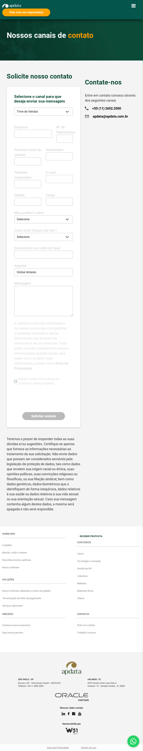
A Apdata (7, 545)
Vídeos (80, 598)
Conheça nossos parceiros (16, 625)
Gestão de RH (84, 568)
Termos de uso (88, 747)
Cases (80, 553)
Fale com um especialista (26, 12)
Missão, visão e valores (14, 552)
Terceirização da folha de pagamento (21, 598)
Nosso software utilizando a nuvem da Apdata (26, 590)
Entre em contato (86, 625)
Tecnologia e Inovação (89, 561)
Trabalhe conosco (86, 632)
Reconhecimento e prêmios (16, 560)
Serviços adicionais (12, 605)
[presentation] (42, 396)
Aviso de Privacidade (58, 747)
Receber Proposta (91, 536)
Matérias (81, 583)
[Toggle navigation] (133, 6)
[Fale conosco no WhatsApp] (133, 741)
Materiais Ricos (85, 590)
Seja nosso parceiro (12, 632)
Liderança (82, 576)
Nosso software (10, 567)
